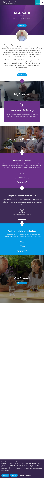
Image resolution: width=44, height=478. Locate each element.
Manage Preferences (25, 475)
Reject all (14, 475)
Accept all (5, 475)
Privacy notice (5, 470)
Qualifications (22, 74)
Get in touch (22, 25)
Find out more (22, 182)
